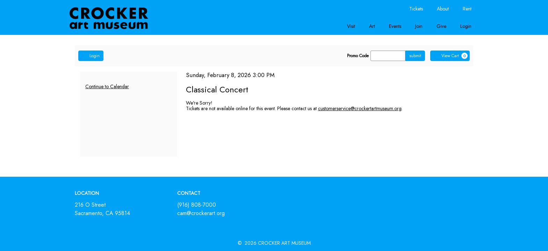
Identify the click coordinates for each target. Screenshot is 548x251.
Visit (351, 26)
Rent (467, 8)
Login (465, 26)
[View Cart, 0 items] (450, 56)
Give (441, 26)
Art (372, 26)
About (443, 8)
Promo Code (358, 56)
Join (419, 26)
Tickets (416, 8)
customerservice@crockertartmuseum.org (360, 108)
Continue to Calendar (107, 86)
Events (395, 26)
